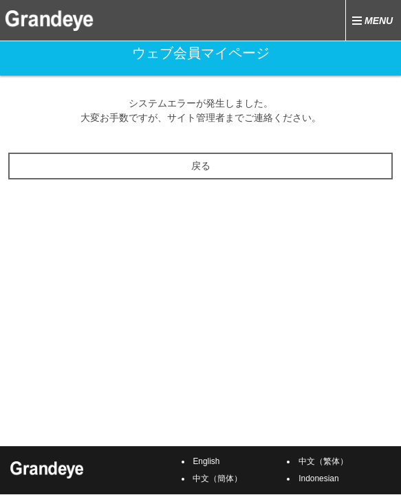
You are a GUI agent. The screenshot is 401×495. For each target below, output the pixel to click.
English (206, 461)
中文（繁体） (323, 461)
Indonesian (318, 478)
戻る (200, 165)
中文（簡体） (217, 478)
